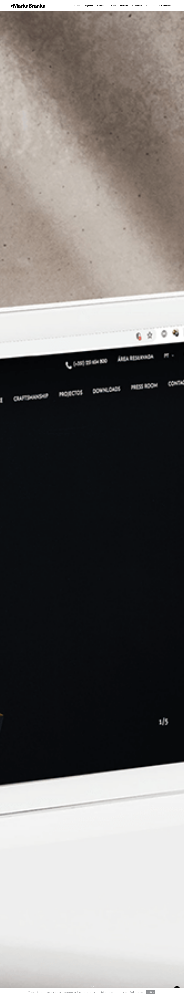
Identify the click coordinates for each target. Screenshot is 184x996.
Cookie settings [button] (136, 992)
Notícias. (124, 6)
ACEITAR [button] (150, 992)
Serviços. (101, 6)
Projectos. (89, 6)
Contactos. (137, 6)
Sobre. (77, 6)
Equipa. (113, 6)
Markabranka (165, 6)
